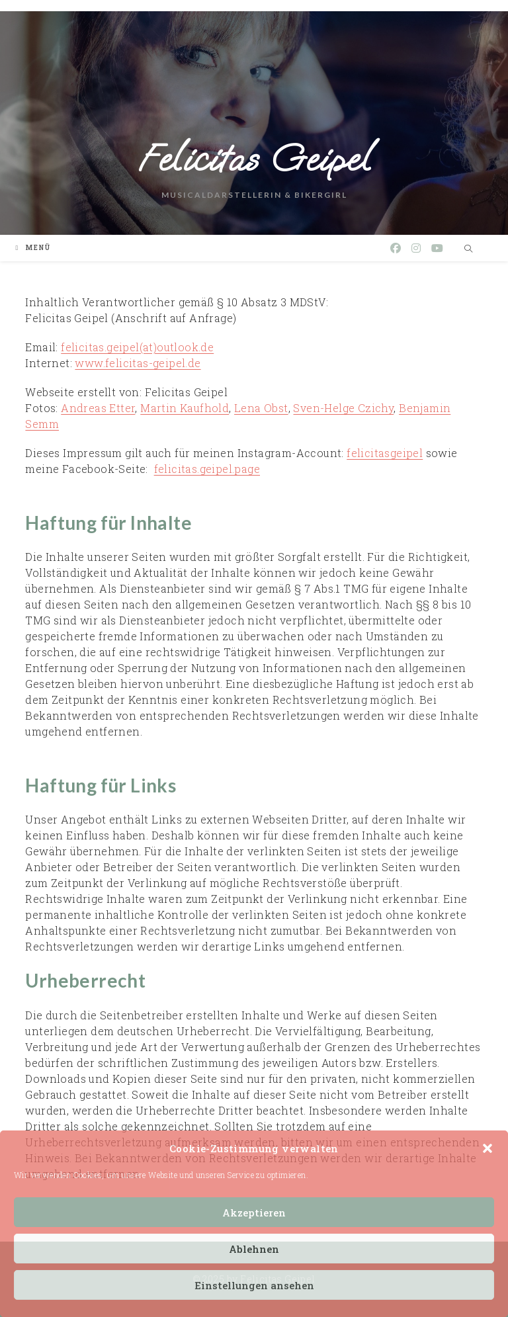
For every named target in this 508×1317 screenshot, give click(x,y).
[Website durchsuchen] (469, 249)
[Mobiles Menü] (33, 247)
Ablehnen (254, 1248)
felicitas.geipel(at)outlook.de (137, 347)
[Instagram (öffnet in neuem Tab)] (416, 248)
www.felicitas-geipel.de (137, 363)
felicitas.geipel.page (207, 469)
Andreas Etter (98, 408)
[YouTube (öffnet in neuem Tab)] (437, 248)
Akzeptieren (254, 1212)
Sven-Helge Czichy (343, 408)
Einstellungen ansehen (254, 1285)
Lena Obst (261, 408)
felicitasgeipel (385, 453)
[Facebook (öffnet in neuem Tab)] (395, 248)
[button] (487, 1148)
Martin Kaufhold (184, 408)
